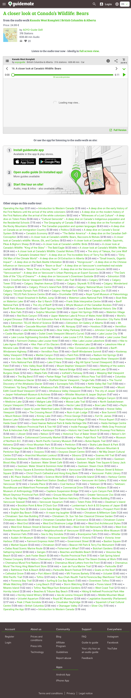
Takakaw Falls (37, 369)
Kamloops (48, 430)
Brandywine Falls (87, 534)
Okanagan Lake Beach (23, 448)
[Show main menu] (4, 4)
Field (6, 365)
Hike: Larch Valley (44, 347)
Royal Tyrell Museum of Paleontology (107, 294)
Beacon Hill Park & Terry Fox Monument (91, 544)
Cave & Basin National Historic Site (96, 308)
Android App (63, 674)
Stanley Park (18, 509)
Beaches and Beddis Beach (75, 552)
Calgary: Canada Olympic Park (20, 290)
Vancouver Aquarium (51, 501)
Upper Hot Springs (81, 312)
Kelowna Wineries (51, 458)
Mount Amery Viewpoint (61, 358)
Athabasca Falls (49, 387)
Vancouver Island (58, 537)
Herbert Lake (44, 405)
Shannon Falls (19, 534)
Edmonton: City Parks (108, 319)
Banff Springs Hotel (51, 308)
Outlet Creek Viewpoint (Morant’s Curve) (61, 333)
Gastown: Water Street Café (46, 462)
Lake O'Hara (54, 362)
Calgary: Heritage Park (64, 290)
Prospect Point (111, 509)
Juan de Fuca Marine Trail (76, 566)
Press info (36, 646)
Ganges (41, 552)
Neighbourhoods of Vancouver (61, 530)
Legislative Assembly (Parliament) (108, 598)
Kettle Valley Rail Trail (100, 383)
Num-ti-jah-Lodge (77, 412)
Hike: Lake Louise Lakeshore (88, 340)
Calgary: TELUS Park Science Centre (24, 294)
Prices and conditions (36, 638)
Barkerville (38, 419)
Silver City (97, 605)
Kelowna (8, 444)
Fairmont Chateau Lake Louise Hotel (37, 340)
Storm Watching (73, 584)
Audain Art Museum (22, 537)
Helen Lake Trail (65, 279)
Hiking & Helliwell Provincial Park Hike (103, 591)
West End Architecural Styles (104, 523)
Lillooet (21, 433)
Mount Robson (13, 415)
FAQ (84, 636)
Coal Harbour (67, 483)
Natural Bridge (67, 369)
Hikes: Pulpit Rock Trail (88, 437)
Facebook (112, 642)
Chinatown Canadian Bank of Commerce (65, 519)
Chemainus (44, 559)
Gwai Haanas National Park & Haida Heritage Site (58, 423)
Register (9, 636)
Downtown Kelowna (16, 458)
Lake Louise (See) (117, 337)
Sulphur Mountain (46, 312)
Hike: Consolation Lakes (82, 347)
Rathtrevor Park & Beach (24, 569)
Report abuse (63, 658)
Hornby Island (11, 591)
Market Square (19, 544)
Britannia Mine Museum (106, 530)
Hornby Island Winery (30, 594)
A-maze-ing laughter (57, 512)
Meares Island (11, 587)
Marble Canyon (44, 355)
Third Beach (81, 509)
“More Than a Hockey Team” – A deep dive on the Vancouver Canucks (65, 269)
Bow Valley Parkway (68, 330)
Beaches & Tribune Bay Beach (51, 591)
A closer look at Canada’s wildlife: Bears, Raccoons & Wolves (65, 236)
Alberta (7, 398)
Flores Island (104, 584)
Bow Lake (100, 405)
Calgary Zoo (98, 290)
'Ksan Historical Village (72, 419)
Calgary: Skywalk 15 (78, 283)
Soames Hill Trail (105, 455)
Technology (37, 652)
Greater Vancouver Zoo (100, 494)
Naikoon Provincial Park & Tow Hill (37, 426)
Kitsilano (101, 487)
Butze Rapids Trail (95, 441)
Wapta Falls (40, 373)
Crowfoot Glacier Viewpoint (26, 279)
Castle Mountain (14, 333)
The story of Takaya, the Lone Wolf (107, 251)
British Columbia (34, 605)
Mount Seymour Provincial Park (21, 494)
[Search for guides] (94, 4)
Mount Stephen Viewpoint (71, 365)
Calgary (93, 279)
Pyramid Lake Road (37, 398)
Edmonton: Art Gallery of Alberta (84, 322)
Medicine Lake (13, 401)
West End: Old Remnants (87, 526)
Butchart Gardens (103, 548)
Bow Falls (16, 312)
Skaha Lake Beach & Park (104, 444)
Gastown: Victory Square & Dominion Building (28, 469)
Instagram (113, 636)
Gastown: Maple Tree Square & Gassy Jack (101, 462)
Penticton (70, 444)
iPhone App (62, 680)
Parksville (110, 566)
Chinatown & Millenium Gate (100, 512)
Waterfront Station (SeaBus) (51, 480)
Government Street (78, 541)
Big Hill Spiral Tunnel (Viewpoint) (94, 362)
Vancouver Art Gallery (94, 480)
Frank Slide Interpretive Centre (83, 301)
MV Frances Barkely (78, 573)
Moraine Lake (82, 344)
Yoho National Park (21, 362)
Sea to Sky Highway (16, 498)
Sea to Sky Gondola (52, 534)
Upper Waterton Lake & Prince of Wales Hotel (76, 315)
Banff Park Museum (14, 308)
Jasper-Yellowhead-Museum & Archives (27, 394)
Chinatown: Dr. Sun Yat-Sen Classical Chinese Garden (82, 516)
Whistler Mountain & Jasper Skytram (85, 394)
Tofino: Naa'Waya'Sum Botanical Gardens (57, 587)
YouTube (112, 648)
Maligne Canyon (106, 398)
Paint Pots (73, 355)
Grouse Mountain (63, 494)
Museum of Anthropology (17, 491)
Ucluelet (107, 573)
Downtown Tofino (99, 580)
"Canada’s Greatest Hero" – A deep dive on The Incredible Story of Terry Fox (61, 254)
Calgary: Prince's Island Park (45, 287)
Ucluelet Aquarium (28, 598)
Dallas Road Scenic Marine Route (23, 548)
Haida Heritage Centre (113, 423)
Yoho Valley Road (32, 365)
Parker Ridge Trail (57, 376)
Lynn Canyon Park (102, 491)
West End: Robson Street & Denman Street (35, 526)
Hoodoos (95, 326)
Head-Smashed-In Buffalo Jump (36, 297)
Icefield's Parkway (72, 373)
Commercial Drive (73, 487)
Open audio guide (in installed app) (38, 172)
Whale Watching (12, 584)
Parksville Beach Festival (67, 569)
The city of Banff (42, 304)
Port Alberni (45, 573)
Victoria (86, 537)
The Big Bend (25, 376)
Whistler (116, 534)
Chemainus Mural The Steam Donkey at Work (90, 559)
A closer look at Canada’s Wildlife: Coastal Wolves (46, 251)
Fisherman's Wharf (68, 548)
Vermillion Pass (49, 351)
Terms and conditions (50, 693)
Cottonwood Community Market (43, 437)
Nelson (44, 433)
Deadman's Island (115, 501)
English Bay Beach (21, 512)
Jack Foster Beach (35, 555)
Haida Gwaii (10, 423)
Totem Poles (84, 501)
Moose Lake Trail (75, 401)
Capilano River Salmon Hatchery (60, 498)
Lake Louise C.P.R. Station (77, 337)
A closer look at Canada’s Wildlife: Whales (103, 247)
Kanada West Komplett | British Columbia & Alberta (63, 20)
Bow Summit (109, 412)
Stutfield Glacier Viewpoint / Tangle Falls (71, 380)
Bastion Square (112, 541)
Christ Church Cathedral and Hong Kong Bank (52, 473)
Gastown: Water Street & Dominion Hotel (40, 466)
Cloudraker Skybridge (68, 602)
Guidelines (62, 652)
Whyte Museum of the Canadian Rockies (89, 304)
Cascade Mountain (36, 326)
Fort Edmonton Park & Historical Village (59, 319)
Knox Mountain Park (38, 444)
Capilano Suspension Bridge (62, 491)
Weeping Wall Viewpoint (110, 373)
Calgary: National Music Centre (94, 287)
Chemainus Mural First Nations (22, 562)
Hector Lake (73, 405)
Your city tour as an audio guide (91, 650)
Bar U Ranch (45, 301)
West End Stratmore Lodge (58, 523)
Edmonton (113, 276)
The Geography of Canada (59, 222)
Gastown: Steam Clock (90, 466)
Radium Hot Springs (105, 355)
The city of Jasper (105, 390)
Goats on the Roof (104, 569)
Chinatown (48, 544)
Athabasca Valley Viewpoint (64, 390)
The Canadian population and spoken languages (69, 226)
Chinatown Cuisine (113, 519)
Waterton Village (115, 312)
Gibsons (76, 455)
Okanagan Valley (68, 605)
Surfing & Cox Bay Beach (61, 580)
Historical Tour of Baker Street (80, 433)
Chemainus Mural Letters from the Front (77, 562)
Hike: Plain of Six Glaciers (45, 344)
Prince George (72, 415)
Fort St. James (103, 415)
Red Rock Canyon (27, 315)
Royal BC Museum (63, 598)
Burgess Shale (11, 373)
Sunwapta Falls (65, 383)
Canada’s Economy (37, 233)
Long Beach (42, 584)
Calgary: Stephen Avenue (38, 283)
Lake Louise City (108, 333)
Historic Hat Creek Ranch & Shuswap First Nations (96, 430)
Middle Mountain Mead (111, 594)
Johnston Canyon (104, 330)
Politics (65, 229)
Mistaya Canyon (83, 408)
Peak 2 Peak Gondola (29, 602)
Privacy (71, 693)
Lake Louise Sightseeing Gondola (29, 337)
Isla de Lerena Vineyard (70, 594)
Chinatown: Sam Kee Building (21, 516)
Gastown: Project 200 (88, 458)
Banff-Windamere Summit (86, 351)
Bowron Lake (10, 419)
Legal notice (86, 693)
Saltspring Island (12, 552)
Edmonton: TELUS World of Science (31, 322)
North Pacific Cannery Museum (53, 441)
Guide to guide (90, 642)
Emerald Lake (98, 369)
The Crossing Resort (40, 412)
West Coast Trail (104, 587)
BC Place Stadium (21, 476)
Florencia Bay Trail (21, 580)
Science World (53, 476)
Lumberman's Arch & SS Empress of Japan (96, 505)
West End (22, 523)
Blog (58, 636)
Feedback (87, 658)
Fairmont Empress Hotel (40, 541)
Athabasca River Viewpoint (88, 387)
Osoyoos (39, 451)
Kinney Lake (43, 415)
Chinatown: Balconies (15, 519)
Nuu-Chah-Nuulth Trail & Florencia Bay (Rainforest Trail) (89, 577)
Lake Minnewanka (33, 330)
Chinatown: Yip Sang (15, 387)
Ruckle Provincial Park (73, 555)
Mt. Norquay (69, 326)
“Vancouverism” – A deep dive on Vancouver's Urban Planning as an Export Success (51, 272)
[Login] (105, 4)
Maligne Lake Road (72, 398)
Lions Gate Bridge (50, 509)
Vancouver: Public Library (106, 473)
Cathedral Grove (14, 573)
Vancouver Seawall (14, 501)
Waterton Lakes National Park (85, 297)
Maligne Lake (44, 401)
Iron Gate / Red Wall (22, 358)
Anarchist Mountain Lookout (41, 455)
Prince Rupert (106, 419)
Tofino (40, 577)
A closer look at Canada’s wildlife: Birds (65, 244)
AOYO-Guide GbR (33, 29)
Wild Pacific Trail (12, 577)
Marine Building (101, 498)
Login (8, 642)
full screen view (89, 51)
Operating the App (13, 208)
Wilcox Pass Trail (90, 376)
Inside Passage (79, 426)
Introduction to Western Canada (56, 208)
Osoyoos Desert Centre (71, 451)
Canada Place (37, 483)
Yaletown (95, 483)
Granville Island (85, 476)
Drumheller (65, 294)
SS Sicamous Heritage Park (66, 448)
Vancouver (75, 469)
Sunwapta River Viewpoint (104, 358)
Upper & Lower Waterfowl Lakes (42, 408)
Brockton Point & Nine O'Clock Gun (37, 505)
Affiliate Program (61, 644)
